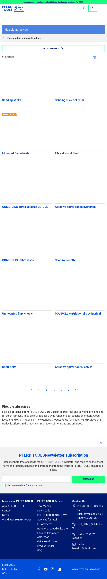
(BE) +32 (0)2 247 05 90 (87, 525)
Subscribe (88, 479)
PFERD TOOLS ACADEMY (52, 515)
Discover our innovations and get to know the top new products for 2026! (53, 2)
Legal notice (8, 565)
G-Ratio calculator (47, 541)
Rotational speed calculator (53, 528)
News (5, 515)
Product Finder (45, 545)
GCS (4, 573)
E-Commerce (44, 524)
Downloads (43, 510)
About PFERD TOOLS (14, 506)
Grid (94, 58)
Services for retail (47, 519)
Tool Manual (44, 506)
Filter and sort (54, 48)
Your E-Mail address (8, 474)
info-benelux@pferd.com (84, 546)
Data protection (34, 485)
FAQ (39, 550)
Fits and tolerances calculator (48, 535)
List (101, 58)
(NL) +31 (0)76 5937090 (83, 536)
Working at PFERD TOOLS (17, 519)
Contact (6, 510)
